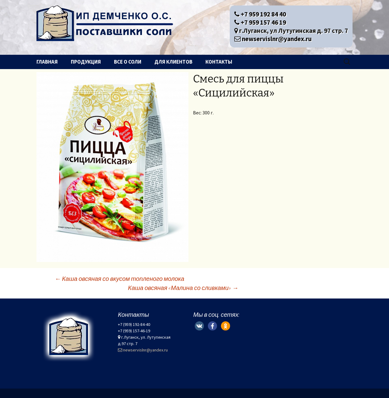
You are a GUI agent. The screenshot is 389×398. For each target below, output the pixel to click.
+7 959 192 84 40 (260, 14)
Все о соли (127, 61)
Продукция (86, 61)
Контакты (218, 61)
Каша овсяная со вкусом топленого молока (119, 278)
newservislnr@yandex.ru (273, 39)
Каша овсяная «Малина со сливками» (183, 288)
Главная (47, 61)
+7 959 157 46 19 (260, 22)
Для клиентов (173, 61)
